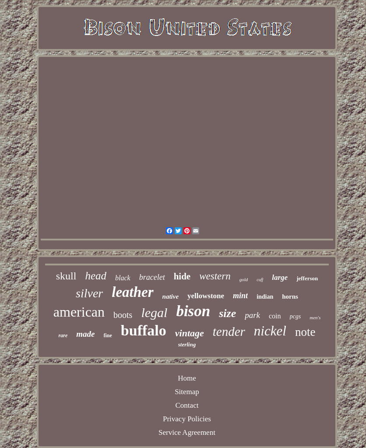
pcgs (295, 316)
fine (108, 335)
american (79, 312)
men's (315, 317)
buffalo (143, 330)
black (122, 278)
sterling (187, 344)
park (252, 315)
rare (63, 335)
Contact (187, 405)
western (215, 276)
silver (89, 293)
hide (182, 276)
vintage (189, 333)
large (280, 277)
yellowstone (205, 296)
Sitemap (187, 392)
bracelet (152, 277)
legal (154, 312)
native (170, 296)
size (227, 313)
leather (132, 292)
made (85, 334)
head (95, 276)
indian (265, 296)
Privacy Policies (187, 419)
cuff (260, 279)
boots (122, 315)
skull (66, 276)
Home (187, 378)
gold (243, 279)
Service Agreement (186, 432)
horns (290, 296)
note (305, 332)
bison (193, 311)
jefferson (307, 278)
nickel (270, 331)
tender (229, 332)
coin (275, 316)
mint (240, 295)
